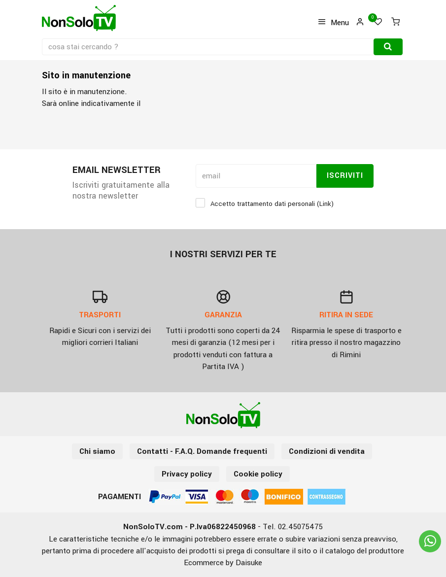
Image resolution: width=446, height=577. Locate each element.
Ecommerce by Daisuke (223, 562)
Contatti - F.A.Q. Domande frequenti (202, 451)
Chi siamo (97, 451)
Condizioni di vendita (327, 451)
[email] (256, 176)
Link (325, 203)
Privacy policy (187, 474)
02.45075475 (300, 526)
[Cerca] (388, 46)
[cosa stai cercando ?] (209, 46)
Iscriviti (345, 175)
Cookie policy (258, 474)
